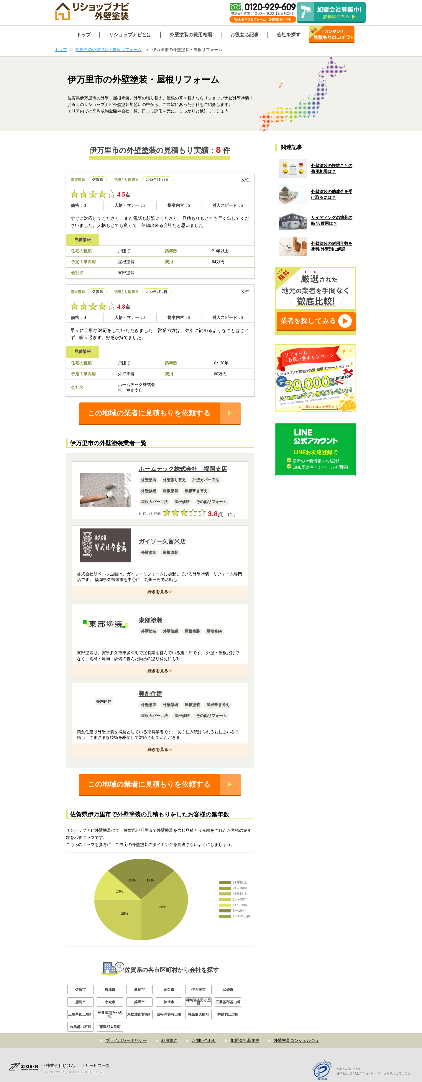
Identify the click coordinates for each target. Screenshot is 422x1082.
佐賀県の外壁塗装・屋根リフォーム (108, 49)
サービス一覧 (97, 1065)
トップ (61, 49)
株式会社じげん (60, 1065)
